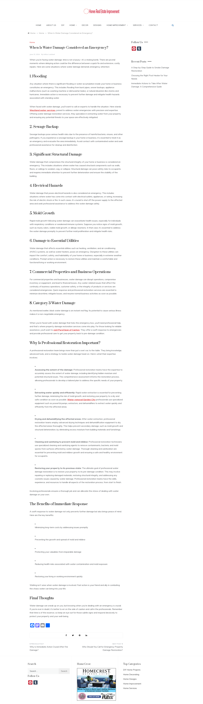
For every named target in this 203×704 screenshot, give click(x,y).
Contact (153, 25)
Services (138, 25)
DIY (62, 25)
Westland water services (42, 110)
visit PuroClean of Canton (66, 330)
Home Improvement (117, 25)
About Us (51, 25)
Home (38, 25)
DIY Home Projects (131, 670)
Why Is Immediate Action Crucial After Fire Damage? (49, 648)
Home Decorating (131, 674)
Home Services (130, 688)
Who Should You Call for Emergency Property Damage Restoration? (102, 648)
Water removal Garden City (81, 399)
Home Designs (130, 679)
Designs (97, 25)
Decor (85, 25)
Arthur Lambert (49, 54)
